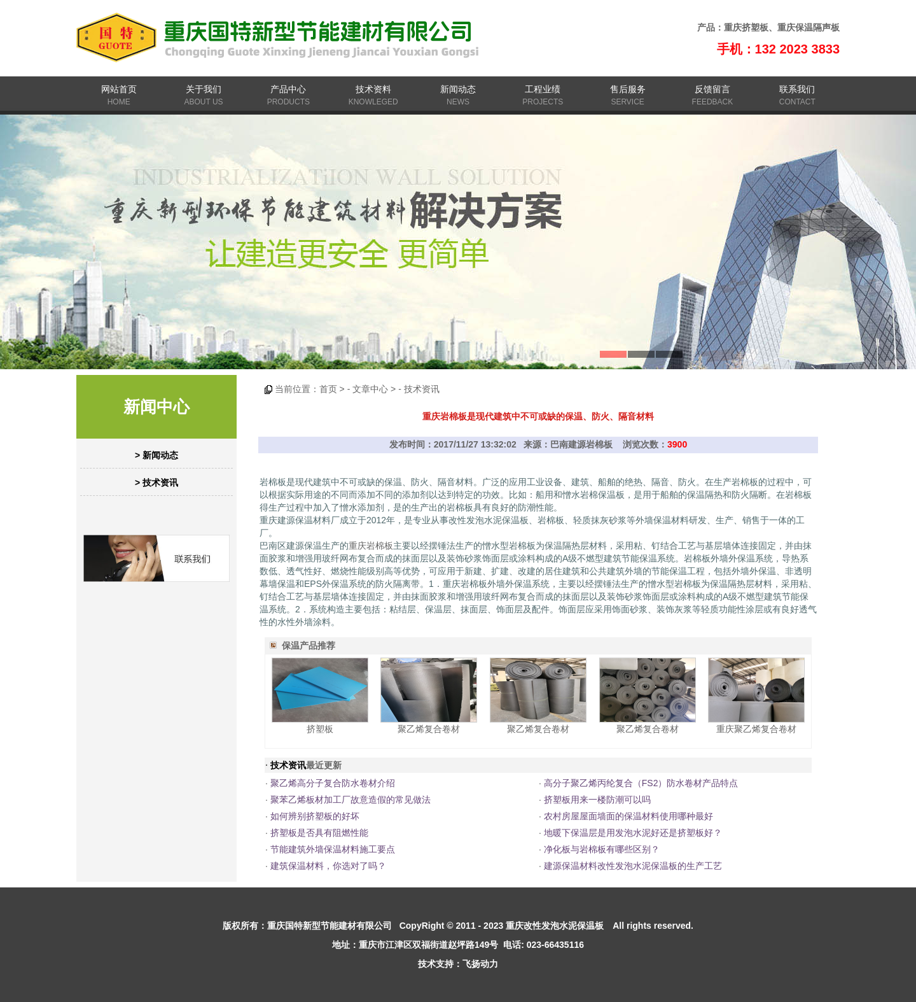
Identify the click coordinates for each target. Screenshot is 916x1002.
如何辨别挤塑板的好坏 (314, 816)
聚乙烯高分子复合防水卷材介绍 (332, 783)
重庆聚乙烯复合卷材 (756, 729)
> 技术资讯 (156, 482)
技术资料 (373, 89)
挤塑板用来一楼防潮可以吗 (597, 799)
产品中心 (288, 89)
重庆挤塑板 (746, 27)
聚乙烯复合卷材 (429, 729)
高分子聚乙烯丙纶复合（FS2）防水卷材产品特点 (641, 783)
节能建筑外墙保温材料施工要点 (332, 849)
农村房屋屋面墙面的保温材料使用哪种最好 (628, 816)
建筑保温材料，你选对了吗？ (328, 866)
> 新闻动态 (156, 455)
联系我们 (797, 89)
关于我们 (203, 89)
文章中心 (370, 389)
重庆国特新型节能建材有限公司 (329, 926)
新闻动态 (458, 89)
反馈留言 (712, 89)
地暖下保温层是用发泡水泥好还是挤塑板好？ (633, 833)
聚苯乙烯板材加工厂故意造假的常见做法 (350, 799)
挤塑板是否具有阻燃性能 (319, 833)
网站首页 (119, 89)
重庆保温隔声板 (808, 27)
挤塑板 (320, 729)
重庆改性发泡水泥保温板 (555, 926)
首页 (328, 389)
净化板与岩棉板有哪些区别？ (602, 849)
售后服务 (628, 89)
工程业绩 (542, 89)
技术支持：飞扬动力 (458, 964)
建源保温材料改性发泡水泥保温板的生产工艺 (633, 866)
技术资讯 (422, 389)
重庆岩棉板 (371, 545)
